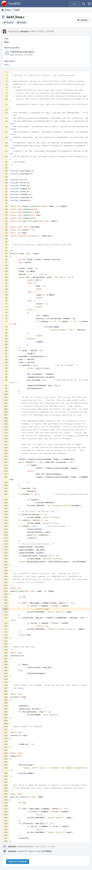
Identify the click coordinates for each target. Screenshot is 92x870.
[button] (89, 3)
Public (23, 22)
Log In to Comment (18, 861)
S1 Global (46, 851)
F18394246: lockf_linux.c (22, 51)
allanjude (24, 31)
